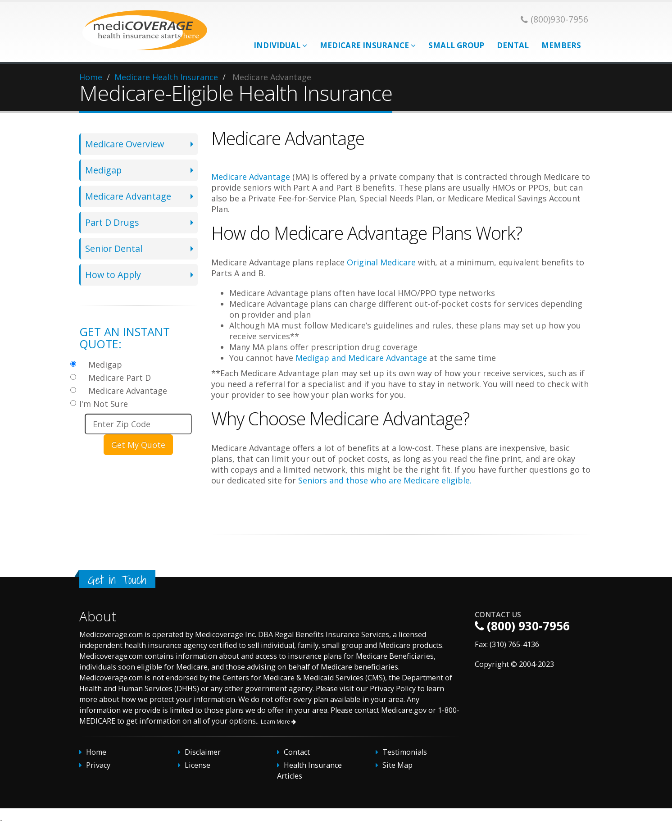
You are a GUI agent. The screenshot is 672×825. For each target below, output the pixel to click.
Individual (280, 45)
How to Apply (113, 275)
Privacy (98, 765)
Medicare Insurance (368, 45)
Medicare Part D (119, 377)
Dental (513, 45)
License (197, 765)
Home (90, 77)
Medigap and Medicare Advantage (361, 357)
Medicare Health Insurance (166, 77)
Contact (297, 752)
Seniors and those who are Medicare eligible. (385, 480)
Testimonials (404, 752)
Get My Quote (138, 444)
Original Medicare (381, 262)
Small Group (456, 45)
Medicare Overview (124, 144)
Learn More (278, 721)
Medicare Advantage (128, 196)
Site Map (397, 765)
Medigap (103, 170)
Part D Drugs (112, 222)
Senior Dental (113, 248)
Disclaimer (203, 752)
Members (561, 45)
